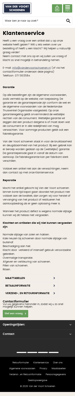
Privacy (43, 368)
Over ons (57, 362)
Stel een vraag (14, 313)
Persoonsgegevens (56, 374)
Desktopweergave (37, 380)
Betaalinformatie (17, 285)
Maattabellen (15, 278)
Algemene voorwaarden (22, 368)
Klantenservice (41, 362)
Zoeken (68, 21)
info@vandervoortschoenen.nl (31, 68)
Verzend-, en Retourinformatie (27, 293)
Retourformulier (21, 362)
